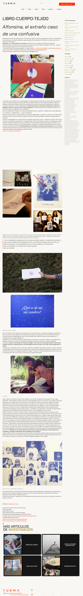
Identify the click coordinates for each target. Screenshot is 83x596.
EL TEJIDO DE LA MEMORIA (41, 48)
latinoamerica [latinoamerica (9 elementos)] (68, 125)
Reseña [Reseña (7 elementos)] (76, 137)
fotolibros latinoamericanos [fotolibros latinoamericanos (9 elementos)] (71, 121)
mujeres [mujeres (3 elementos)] (66, 130)
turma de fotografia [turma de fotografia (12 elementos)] (69, 141)
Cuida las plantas (69, 37)
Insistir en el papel (69, 69)
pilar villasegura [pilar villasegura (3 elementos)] (68, 132)
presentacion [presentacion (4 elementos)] (67, 134)
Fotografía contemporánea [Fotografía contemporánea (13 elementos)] (70, 112)
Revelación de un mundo (70, 35)
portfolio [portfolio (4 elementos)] (75, 132)
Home (23, 9)
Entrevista (67, 61)
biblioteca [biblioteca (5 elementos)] (72, 82)
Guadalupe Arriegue (13, 504)
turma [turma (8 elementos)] (74, 139)
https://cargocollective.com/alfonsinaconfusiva (15, 519)
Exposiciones (68, 65)
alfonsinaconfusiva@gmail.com (29, 516)
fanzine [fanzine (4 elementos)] (76, 91)
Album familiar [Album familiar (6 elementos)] (68, 80)
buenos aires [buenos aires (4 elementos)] (67, 87)
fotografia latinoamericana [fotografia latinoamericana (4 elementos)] (70, 105)
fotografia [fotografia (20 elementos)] (72, 100)
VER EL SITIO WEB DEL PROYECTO (12, 131)
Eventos (67, 63)
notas (36, 9)
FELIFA (43, 9)
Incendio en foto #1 (69, 39)
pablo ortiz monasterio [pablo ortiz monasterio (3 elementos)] (74, 130)
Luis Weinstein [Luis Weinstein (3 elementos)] (74, 125)
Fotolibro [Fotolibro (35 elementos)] (67, 114)
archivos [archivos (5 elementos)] (67, 82)
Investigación (68, 72)
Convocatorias (68, 58)
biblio (29, 9)
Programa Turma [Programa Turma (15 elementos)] (75, 134)
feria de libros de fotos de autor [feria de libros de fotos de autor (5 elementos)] (71, 98)
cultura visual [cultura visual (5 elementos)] (74, 87)
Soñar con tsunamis (69, 30)
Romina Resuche (56, 48)
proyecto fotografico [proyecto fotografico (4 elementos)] (69, 137)
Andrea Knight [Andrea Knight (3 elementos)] (74, 80)
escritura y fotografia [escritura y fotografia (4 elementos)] (69, 91)
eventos (51, 9)
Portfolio (67, 74)
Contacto (59, 9)
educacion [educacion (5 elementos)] (67, 89)
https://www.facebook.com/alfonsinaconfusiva (15, 520)
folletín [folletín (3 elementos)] (66, 100)
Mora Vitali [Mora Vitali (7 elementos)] (74, 128)
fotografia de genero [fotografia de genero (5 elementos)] (69, 103)
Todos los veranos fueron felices (72, 32)
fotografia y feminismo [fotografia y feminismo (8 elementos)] (69, 107)
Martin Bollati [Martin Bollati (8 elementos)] (68, 128)
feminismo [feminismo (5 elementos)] (67, 96)
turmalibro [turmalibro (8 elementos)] (76, 141)
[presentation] (58, 555)
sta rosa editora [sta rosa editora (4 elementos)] (68, 139)
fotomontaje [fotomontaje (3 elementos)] (67, 123)
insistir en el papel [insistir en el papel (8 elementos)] (75, 123)
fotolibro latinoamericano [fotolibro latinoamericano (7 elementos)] (70, 116)
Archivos (67, 56)
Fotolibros (67, 67)
